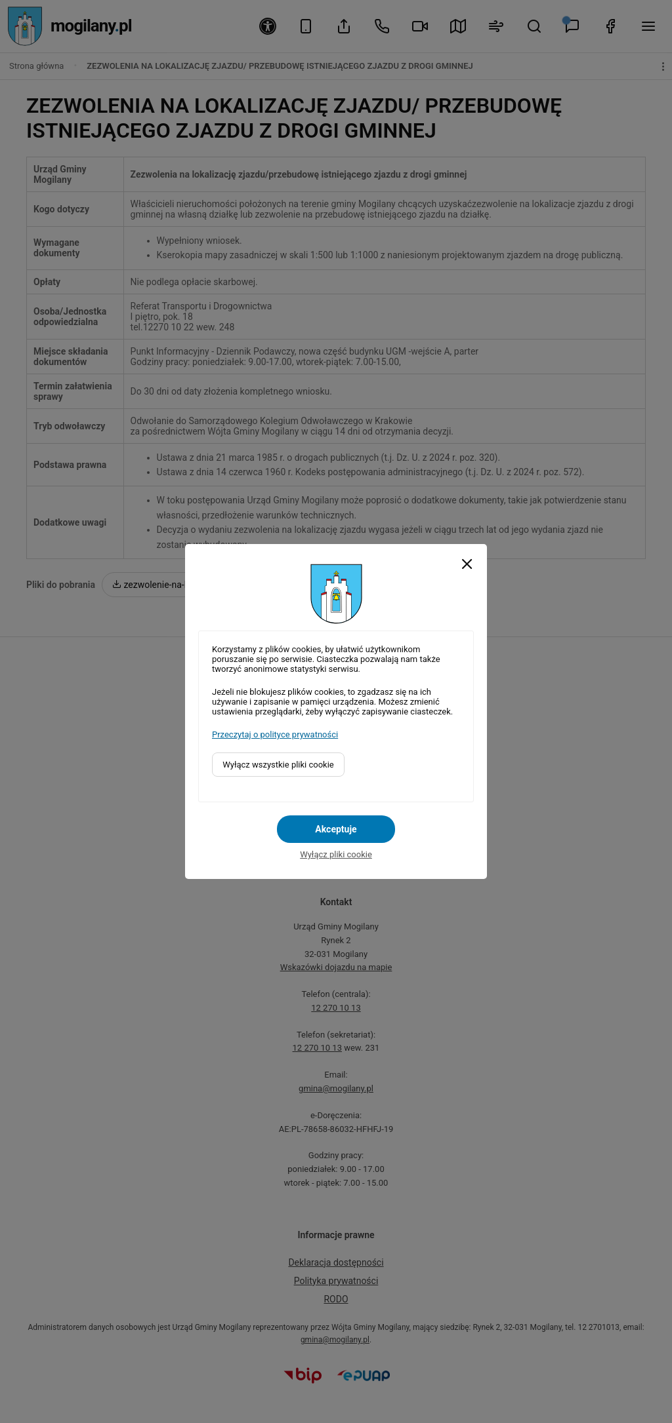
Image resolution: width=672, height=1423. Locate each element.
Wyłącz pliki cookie (336, 854)
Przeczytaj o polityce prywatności (275, 734)
